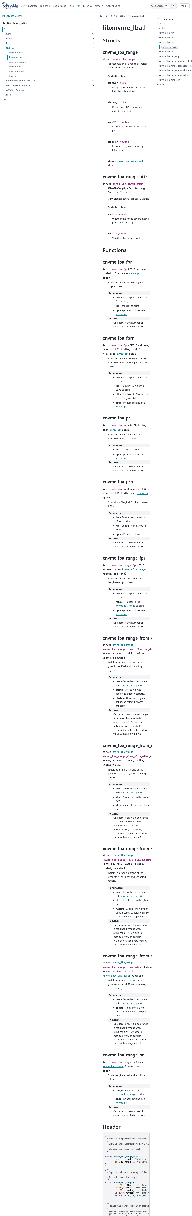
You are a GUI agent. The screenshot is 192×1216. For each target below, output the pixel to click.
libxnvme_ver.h (16, 76)
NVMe (9, 38)
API (79, 6)
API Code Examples (15, 90)
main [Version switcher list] (184, 6)
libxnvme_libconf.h (18, 61)
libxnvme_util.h (16, 71)
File (8, 43)
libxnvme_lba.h (16, 57)
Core (8, 33)
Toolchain (45, 6)
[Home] (53, 16)
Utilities (10, 47)
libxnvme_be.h (16, 52)
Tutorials (87, 6)
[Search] (163, 6)
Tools (71, 6)
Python (7, 94)
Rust (6, 99)
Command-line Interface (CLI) (20, 80)
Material (99, 6)
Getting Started (29, 6)
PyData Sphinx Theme (169, 1209)
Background (59, 6)
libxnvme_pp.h (16, 66)
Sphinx (22, 1211)
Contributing (113, 6)
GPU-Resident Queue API (18, 85)
